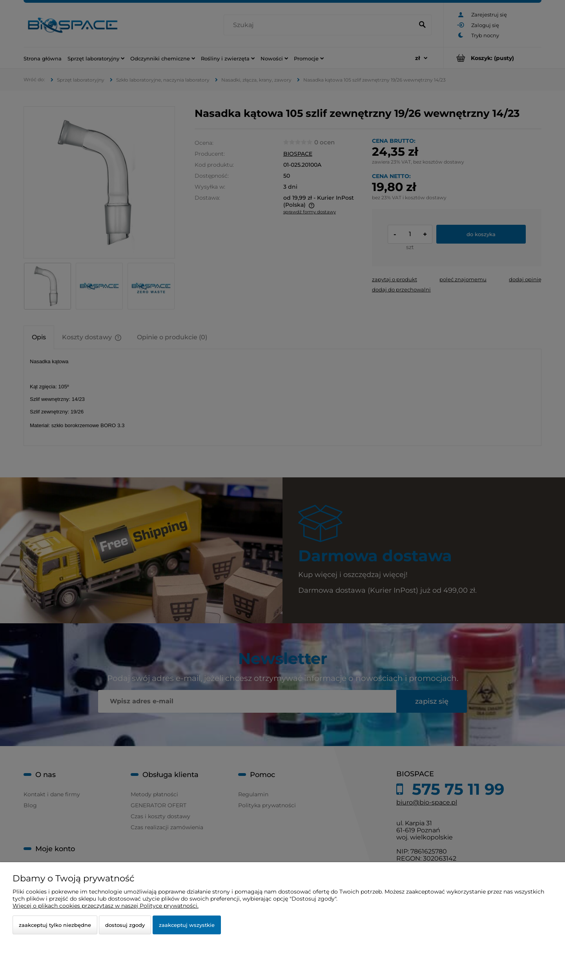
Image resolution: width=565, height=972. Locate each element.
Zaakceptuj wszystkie (187, 925)
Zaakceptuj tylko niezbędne (55, 925)
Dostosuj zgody (125, 925)
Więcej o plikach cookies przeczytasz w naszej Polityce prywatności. (106, 905)
